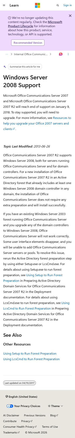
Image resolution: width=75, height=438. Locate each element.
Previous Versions (34, 415)
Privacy (25, 421)
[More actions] (68, 54)
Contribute (9, 421)
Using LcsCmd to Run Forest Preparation (31, 359)
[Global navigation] (4, 5)
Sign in (67, 5)
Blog (53, 415)
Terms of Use (50, 426)
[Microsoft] (37, 5)
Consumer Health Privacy (18, 426)
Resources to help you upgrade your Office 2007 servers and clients (37, 123)
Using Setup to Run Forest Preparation (29, 353)
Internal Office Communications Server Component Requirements (31, 54)
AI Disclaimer (11, 415)
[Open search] (58, 5)
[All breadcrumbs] (6, 54)
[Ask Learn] (61, 54)
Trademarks (10, 432)
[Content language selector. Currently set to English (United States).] (21, 396)
